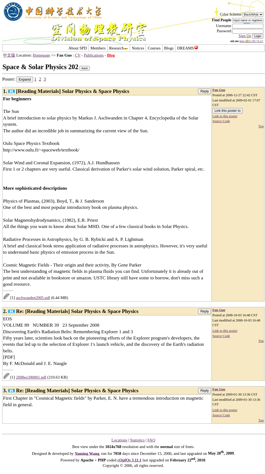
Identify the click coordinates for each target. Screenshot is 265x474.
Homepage (41, 55)
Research (118, 48)
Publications (94, 55)
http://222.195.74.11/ (251, 41)
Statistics (137, 440)
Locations (119, 440)
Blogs (168, 48)
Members (98, 48)
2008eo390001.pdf (31, 377)
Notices (138, 48)
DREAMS (187, 48)
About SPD (77, 48)
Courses (154, 48)
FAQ (151, 440)
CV (77, 55)
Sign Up (244, 36)
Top (261, 126)
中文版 (9, 55)
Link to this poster (224, 116)
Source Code (221, 121)
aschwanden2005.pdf (33, 297)
